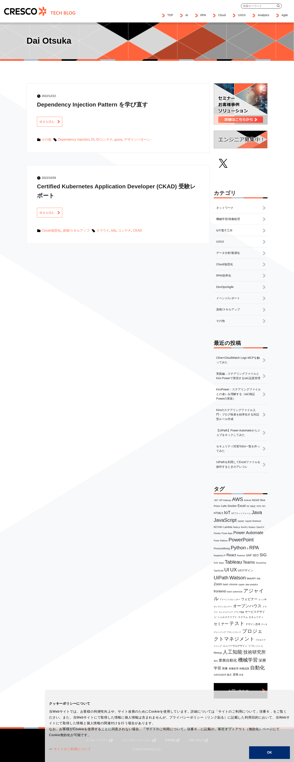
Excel (242, 506)
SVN (216, 563)
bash (225, 584)
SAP (249, 555)
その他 (46, 139)
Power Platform (221, 541)
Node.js (236, 527)
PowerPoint (241, 539)
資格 (235, 674)
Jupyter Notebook (253, 521)
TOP (170, 15)
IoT (227, 512)
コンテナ (124, 230)
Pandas (217, 533)
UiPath (221, 577)
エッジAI (262, 599)
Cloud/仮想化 (51, 230)
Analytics (263, 15)
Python (238, 547)
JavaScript (225, 520)
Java (257, 512)
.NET (216, 500)
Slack (221, 563)
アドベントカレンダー (230, 599)
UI (226, 569)
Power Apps (227, 533)
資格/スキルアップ (76, 230)
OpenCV (260, 527)
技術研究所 (254, 652)
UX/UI (241, 15)
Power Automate (248, 532)
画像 (225, 668)
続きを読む (47, 121)
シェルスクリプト (227, 617)
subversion (237, 592)
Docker (232, 506)
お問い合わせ (288, 6)
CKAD (137, 230)
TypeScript (218, 571)
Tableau (233, 562)
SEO (256, 555)
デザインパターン (137, 139)
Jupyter (240, 521)
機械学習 (248, 660)
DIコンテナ (104, 139)
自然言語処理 (220, 675)
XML (259, 579)
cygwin (241, 584)
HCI (263, 506)
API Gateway (225, 500)
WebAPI (251, 578)
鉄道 (241, 675)
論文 (229, 674)
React (231, 555)
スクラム (243, 617)
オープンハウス (247, 606)
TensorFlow (261, 563)
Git (247, 506)
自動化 (257, 667)
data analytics (251, 584)
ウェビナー (249, 599)
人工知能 (232, 652)
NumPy (244, 527)
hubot (229, 592)
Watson (237, 577)
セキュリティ (256, 617)
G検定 (253, 506)
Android (247, 500)
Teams (249, 562)
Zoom (218, 584)
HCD (259, 506)
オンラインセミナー (223, 606)
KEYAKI (218, 527)
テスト (237, 623)
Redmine (241, 555)
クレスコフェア (226, 612)
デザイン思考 (253, 624)
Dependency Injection (73, 139)
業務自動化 (228, 660)
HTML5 (218, 513)
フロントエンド (234, 632)
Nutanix (251, 527)
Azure (255, 500)
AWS (237, 499)
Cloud (222, 15)
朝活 (216, 661)
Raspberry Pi (220, 555)
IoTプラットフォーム (241, 513)
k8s (113, 230)
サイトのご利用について (72, 749)
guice (118, 139)
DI (93, 139)
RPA (254, 547)
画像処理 (233, 668)
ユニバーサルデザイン (235, 645)
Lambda (227, 527)
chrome (233, 584)
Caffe (224, 506)
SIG (263, 555)
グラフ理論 (239, 612)
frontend (220, 591)
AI (186, 15)
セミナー (221, 624)
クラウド (102, 230)
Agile (285, 15)
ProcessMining (222, 548)
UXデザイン (245, 570)
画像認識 (244, 668)
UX (233, 569)
